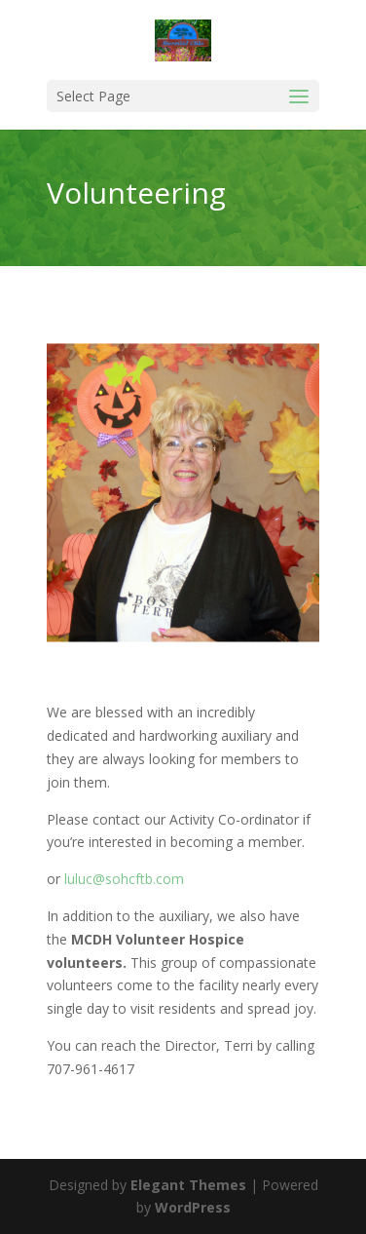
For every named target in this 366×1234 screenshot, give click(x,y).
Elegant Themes (188, 1185)
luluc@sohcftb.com (124, 878)
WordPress (193, 1207)
